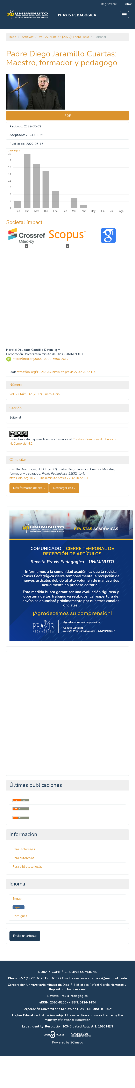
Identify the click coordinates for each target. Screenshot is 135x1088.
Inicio (12, 37)
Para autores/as (23, 890)
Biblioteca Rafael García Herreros (98, 1017)
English (17, 930)
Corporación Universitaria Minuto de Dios (38, 1017)
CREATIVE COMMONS (80, 1004)
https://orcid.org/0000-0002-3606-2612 (41, 391)
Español (18, 939)
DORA (42, 1004)
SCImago (76, 1074)
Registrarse (109, 4)
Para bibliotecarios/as (27, 899)
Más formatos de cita (29, 520)
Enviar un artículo (25, 968)
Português (20, 948)
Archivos (28, 37)
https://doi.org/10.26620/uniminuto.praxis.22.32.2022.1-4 (56, 404)
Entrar (127, 4)
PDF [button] (67, 116)
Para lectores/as (24, 881)
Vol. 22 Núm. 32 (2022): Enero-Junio (64, 37)
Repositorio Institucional (67, 1021)
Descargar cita (64, 520)
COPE (56, 1004)
